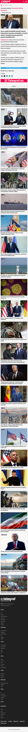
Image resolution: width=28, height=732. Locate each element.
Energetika (3, 632)
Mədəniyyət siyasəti (4, 683)
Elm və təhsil (3, 646)
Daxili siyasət (3, 621)
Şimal (2, 716)
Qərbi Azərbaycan (4, 616)
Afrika (2, 659)
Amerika (2, 661)
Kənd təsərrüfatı (4, 630)
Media (2, 651)
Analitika (2, 624)
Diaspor (2, 614)
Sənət (2, 686)
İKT (1, 635)
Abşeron (2, 717)
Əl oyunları (3, 697)
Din (1, 653)
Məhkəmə (2, 673)
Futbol (2, 699)
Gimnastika (3, 694)
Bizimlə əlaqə (3, 723)
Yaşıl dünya (3, 648)
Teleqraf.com (4, 40)
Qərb (1, 711)
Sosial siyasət (3, 645)
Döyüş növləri (3, 695)
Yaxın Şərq (3, 664)
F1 (1, 692)
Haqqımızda (22, 721)
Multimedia (15, 721)
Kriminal (2, 675)
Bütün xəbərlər (4, 721)
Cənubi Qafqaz (3, 667)
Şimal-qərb (3, 714)
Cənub (2, 709)
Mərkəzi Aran (3, 712)
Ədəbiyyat (2, 684)
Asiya (2, 662)
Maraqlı (2, 677)
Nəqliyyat (2, 637)
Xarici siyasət (3, 619)
